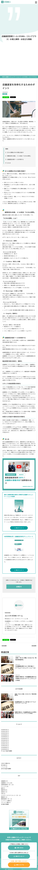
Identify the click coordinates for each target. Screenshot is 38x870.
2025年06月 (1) (5, 737)
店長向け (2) (4, 792)
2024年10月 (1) (5, 745)
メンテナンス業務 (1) (6, 800)
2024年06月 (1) (5, 749)
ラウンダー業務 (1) (5, 802)
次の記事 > (34, 646)
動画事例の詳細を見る (28, 486)
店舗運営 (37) (4, 781)
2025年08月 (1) (5, 735)
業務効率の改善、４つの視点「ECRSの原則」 (19, 156)
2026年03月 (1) (5, 729)
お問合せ (19, 587)
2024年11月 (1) (5, 744)
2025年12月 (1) (5, 731)
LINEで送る (6, 97)
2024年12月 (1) (5, 742)
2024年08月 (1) (5, 747)
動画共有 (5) (4, 790)
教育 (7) (3, 788)
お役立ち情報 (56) (5, 763)
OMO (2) (3, 793)
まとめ (9, 163)
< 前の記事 (3, 646)
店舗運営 (4, 94)
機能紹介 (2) (4, 797)
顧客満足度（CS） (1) (6, 799)
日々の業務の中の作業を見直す (15, 152)
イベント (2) (4, 767)
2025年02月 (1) (5, 740)
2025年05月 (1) (5, 738)
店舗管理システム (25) (6, 783)
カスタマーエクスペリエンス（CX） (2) (11, 795)
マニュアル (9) (4, 786)
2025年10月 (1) (5, 733)
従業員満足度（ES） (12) (7, 784)
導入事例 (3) (4, 765)
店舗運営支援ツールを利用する (15, 159)
